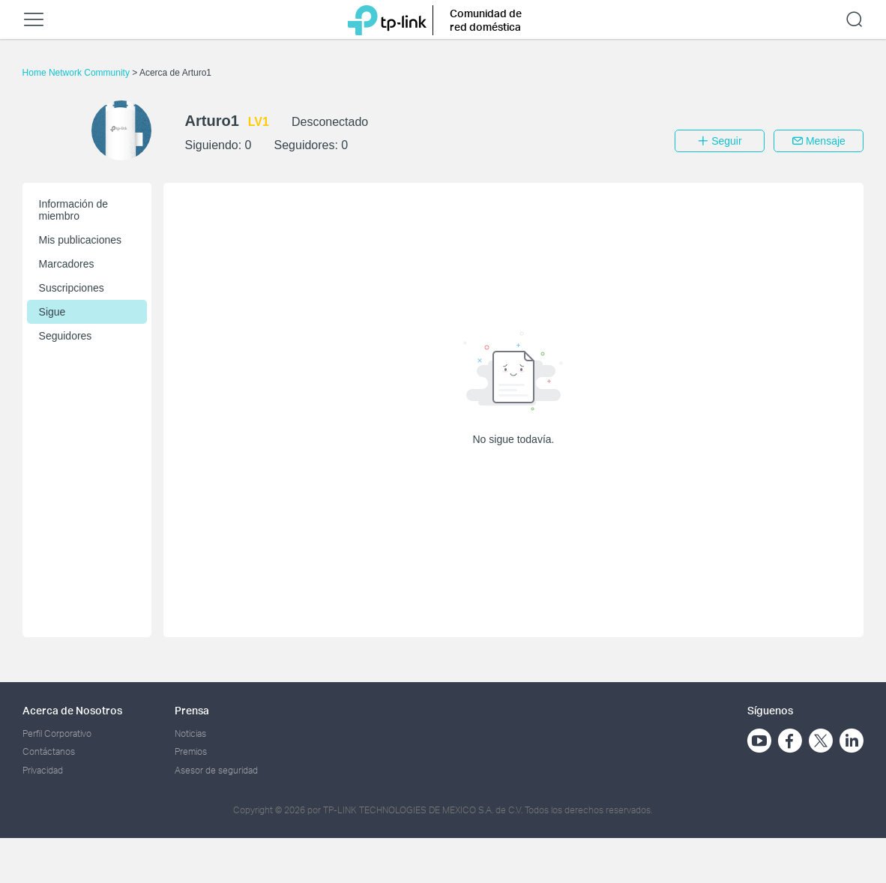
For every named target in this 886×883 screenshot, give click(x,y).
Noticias (190, 733)
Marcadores (66, 264)
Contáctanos (48, 751)
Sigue (52, 312)
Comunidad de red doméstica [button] (486, 20)
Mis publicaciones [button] (80, 240)
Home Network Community (77, 72)
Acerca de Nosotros (72, 710)
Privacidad (42, 770)
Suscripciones (71, 288)
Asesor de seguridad (216, 770)
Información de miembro (74, 210)
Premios (191, 751)
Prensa (192, 710)
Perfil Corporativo (56, 733)
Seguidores (65, 336)
